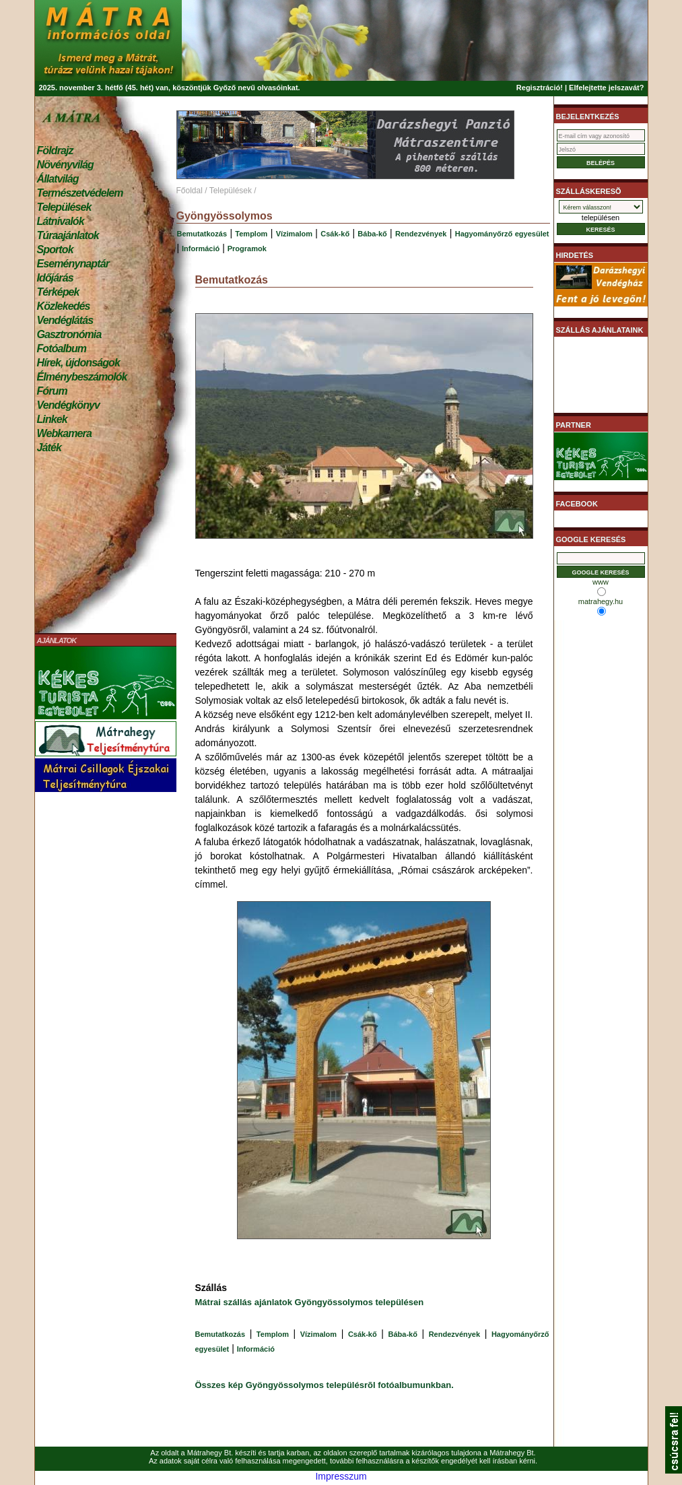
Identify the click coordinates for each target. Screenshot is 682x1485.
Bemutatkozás (202, 234)
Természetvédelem (80, 193)
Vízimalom (294, 234)
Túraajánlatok (68, 235)
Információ (200, 248)
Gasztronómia (69, 334)
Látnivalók (60, 221)
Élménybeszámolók (82, 377)
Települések (64, 207)
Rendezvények (420, 234)
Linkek (52, 419)
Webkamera (64, 433)
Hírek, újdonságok (78, 362)
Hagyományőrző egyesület (502, 234)
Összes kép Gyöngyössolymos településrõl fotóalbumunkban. (324, 1385)
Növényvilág (65, 164)
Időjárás (55, 278)
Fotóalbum (62, 348)
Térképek (58, 292)
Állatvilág (58, 179)
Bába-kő (371, 234)
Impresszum (340, 1476)
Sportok (55, 249)
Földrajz (55, 150)
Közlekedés (63, 306)
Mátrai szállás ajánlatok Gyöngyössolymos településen (309, 1302)
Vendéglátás (65, 320)
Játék (49, 447)
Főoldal (189, 190)
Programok (247, 248)
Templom (251, 234)
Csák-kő (334, 234)
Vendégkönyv (68, 405)
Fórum (52, 391)
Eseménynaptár (73, 263)
